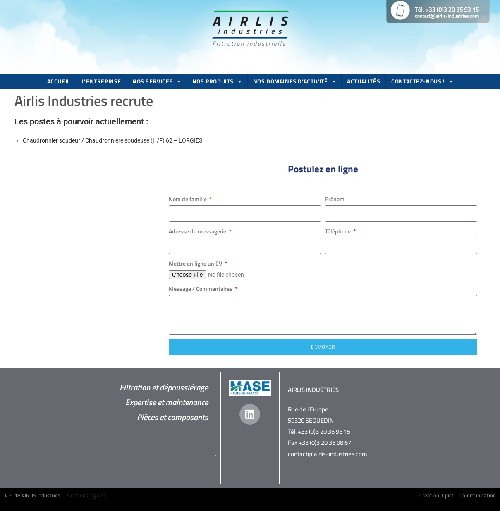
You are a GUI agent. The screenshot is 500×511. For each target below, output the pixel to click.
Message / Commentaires (201, 288)
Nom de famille (188, 199)
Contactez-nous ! (422, 81)
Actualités (363, 81)
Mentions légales (86, 495)
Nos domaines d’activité (294, 81)
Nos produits (217, 81)
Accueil (58, 81)
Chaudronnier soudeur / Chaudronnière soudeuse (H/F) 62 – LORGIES (112, 140)
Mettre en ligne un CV (196, 263)
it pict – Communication (468, 495)
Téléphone (338, 231)
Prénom (334, 199)
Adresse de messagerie (198, 231)
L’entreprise (101, 81)
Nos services (156, 81)
